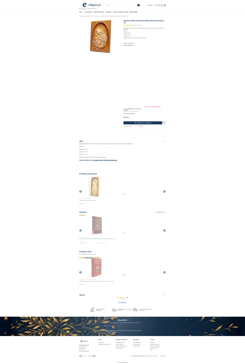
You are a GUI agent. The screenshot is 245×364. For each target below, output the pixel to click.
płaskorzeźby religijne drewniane (105, 160)
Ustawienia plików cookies (104, 344)
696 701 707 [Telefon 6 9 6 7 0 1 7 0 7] (83, 8)
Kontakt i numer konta (155, 346)
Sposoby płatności (120, 348)
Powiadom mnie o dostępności (142, 123)
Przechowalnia (136, 346)
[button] (138, 5)
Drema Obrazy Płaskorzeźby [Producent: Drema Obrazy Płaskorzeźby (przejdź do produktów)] (129, 113)
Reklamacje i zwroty (120, 342)
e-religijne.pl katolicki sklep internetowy (86, 16)
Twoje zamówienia (137, 342)
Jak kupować (101, 342)
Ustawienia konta (136, 344)
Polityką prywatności (111, 331)
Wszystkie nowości (161, 212)
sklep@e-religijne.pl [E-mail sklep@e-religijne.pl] (93, 8)
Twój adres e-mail (107, 325)
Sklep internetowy (122, 362)
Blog (151, 349)
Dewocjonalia (97, 16)
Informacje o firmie (154, 348)
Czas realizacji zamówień (121, 346)
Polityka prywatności (154, 344)
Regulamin (111, 330)
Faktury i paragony (120, 344)
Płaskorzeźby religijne (104, 16)
